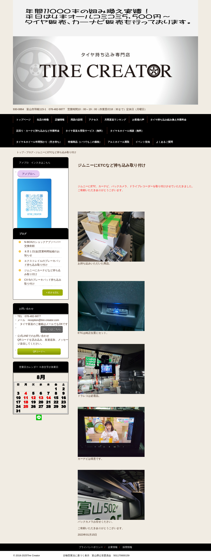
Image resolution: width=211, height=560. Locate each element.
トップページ (23, 119)
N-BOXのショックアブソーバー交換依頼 (42, 243)
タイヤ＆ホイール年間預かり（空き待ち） (39, 142)
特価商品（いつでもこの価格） (85, 142)
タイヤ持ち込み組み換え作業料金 (168, 119)
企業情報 (113, 547)
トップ (20, 152)
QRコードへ (39, 351)
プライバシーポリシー (91, 547)
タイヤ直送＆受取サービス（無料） (85, 130)
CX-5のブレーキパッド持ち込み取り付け (42, 281)
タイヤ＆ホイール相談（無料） (127, 130)
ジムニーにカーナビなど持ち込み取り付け (42, 272)
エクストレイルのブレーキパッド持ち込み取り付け (42, 262)
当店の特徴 (43, 119)
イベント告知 (142, 142)
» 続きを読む (52, 292)
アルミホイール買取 (118, 142)
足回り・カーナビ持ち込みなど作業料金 (37, 130)
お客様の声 (138, 119)
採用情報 (127, 547)
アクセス (93, 119)
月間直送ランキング (115, 119)
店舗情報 (59, 119)
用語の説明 (77, 119)
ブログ (29, 152)
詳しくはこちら (52, 329)
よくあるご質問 (164, 142)
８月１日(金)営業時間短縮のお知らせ (42, 253)
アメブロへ (28, 173)
